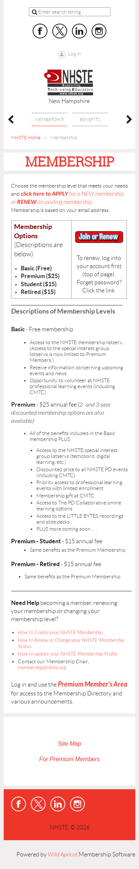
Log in (74, 54)
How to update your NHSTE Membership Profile (68, 654)
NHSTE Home (26, 137)
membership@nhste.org (42, 667)
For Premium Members (69, 759)
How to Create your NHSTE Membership (60, 632)
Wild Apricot (62, 854)
